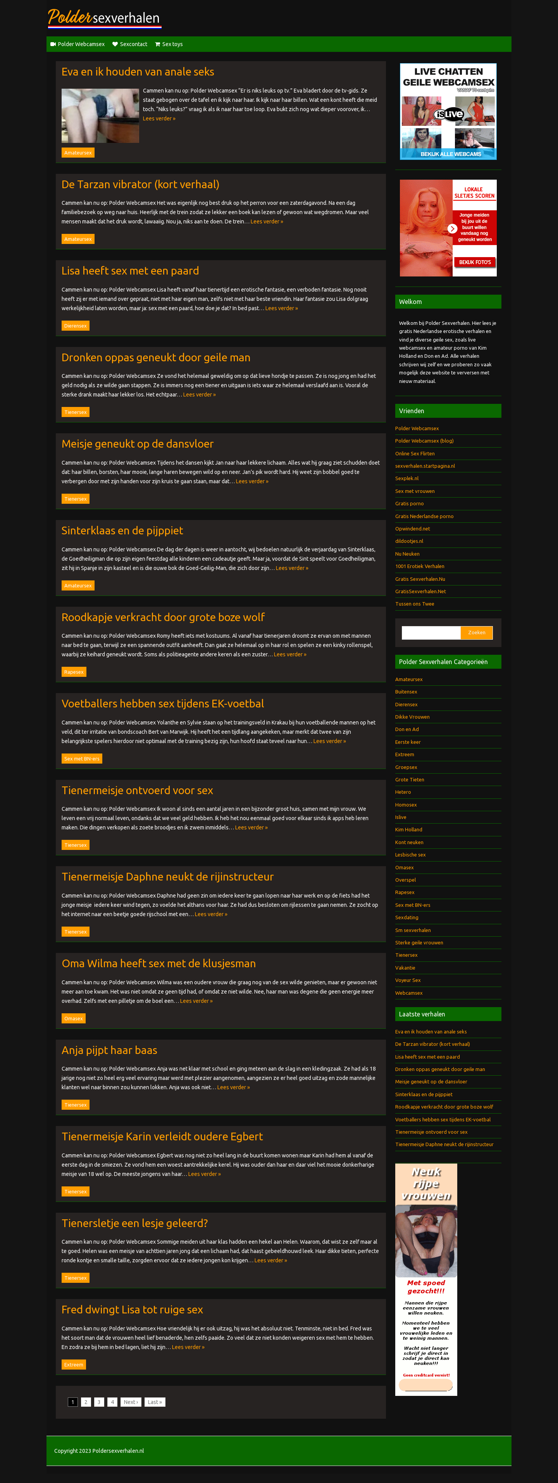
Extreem (73, 1364)
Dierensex (75, 325)
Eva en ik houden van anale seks (138, 71)
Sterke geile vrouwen (419, 942)
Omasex (73, 1018)
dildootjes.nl (409, 541)
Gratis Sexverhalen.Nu (420, 579)
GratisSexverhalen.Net (420, 591)
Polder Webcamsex (81, 44)
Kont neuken (409, 842)
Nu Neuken (407, 553)
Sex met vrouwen (415, 491)
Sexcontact (133, 44)
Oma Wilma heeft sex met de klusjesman (159, 963)
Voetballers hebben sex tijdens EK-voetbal (163, 703)
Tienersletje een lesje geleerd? (135, 1223)
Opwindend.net (412, 528)
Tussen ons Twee (414, 603)
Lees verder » (159, 118)
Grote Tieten (409, 779)
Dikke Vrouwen (412, 716)
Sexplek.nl (406, 478)
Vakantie (405, 967)
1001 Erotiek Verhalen (419, 566)
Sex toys (172, 44)
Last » (155, 1402)
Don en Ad (407, 729)
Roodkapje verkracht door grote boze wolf (163, 617)
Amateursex (78, 152)
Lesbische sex (410, 854)
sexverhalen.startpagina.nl (425, 466)
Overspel (405, 879)
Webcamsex (409, 993)
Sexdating (406, 917)
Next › (131, 1402)
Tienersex (75, 412)
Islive (400, 817)
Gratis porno (409, 503)
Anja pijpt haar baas (109, 1050)
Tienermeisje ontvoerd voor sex (137, 790)
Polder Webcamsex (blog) (424, 440)
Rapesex (74, 672)
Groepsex (406, 767)
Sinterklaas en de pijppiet (122, 530)
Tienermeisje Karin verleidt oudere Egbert (162, 1136)
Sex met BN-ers (82, 758)
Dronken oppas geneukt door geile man (156, 357)
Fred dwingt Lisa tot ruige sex (132, 1309)
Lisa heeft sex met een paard (130, 270)
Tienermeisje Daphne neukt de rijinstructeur (168, 876)
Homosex (406, 804)
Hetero (403, 792)
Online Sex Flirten (415, 453)
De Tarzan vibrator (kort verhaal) (141, 184)
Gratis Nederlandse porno (424, 516)
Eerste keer (408, 742)
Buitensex (406, 691)
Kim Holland (408, 829)
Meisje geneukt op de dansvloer (138, 444)
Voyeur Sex (408, 980)
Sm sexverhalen (413, 930)
